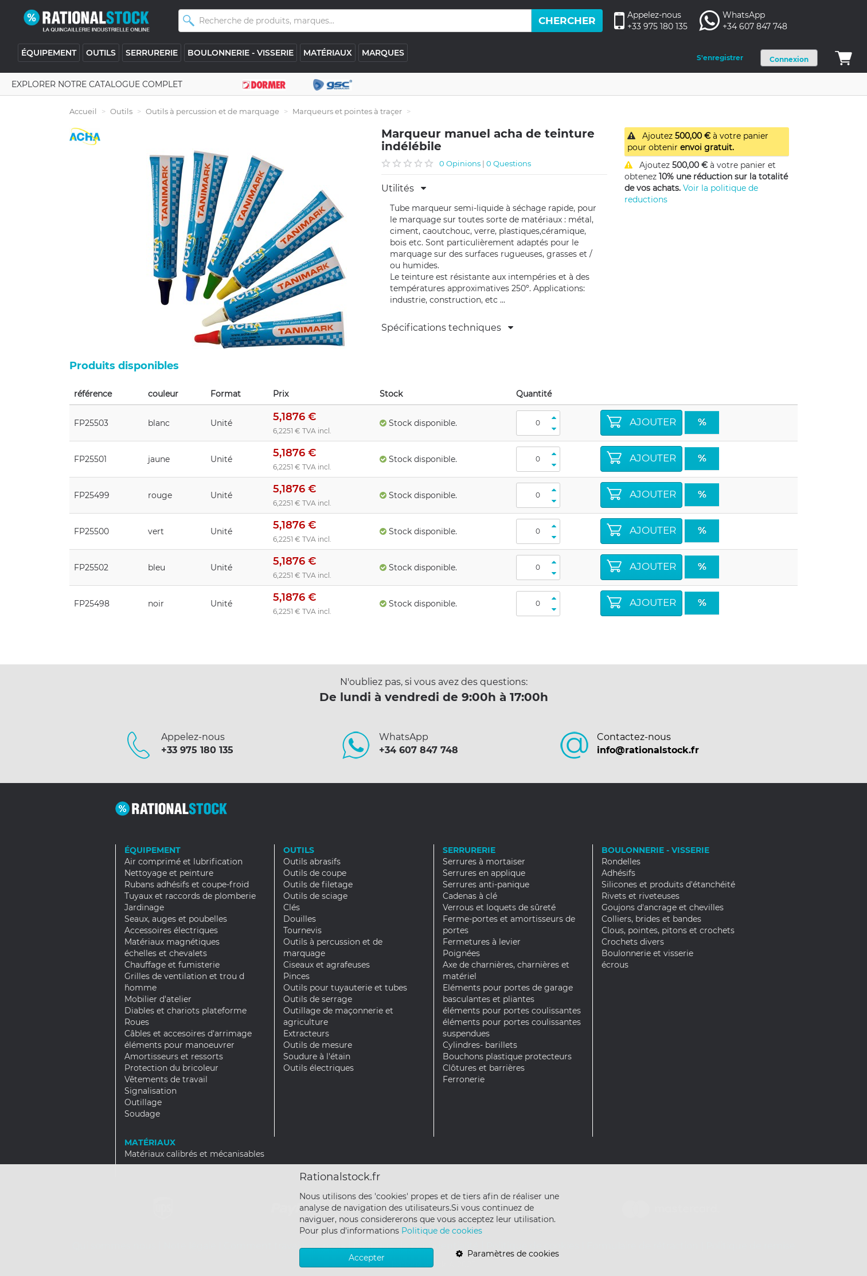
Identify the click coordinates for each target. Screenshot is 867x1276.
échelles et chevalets (165, 953)
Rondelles (621, 861)
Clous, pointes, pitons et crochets (668, 930)
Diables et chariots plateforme (185, 1010)
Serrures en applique (484, 873)
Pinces (296, 976)
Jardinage (144, 907)
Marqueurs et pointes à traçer (347, 111)
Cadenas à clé (470, 896)
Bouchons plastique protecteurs (507, 1056)
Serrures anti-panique (486, 884)
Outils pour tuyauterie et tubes (345, 988)
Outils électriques (318, 1068)
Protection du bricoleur (171, 1068)
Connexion (789, 59)
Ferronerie (464, 1079)
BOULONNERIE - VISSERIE (241, 53)
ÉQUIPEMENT (48, 53)
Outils (121, 111)
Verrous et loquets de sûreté (499, 907)
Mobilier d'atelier (158, 999)
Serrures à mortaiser (484, 861)
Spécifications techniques (447, 328)
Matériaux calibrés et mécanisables (194, 1154)
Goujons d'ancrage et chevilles (663, 907)
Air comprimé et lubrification (183, 861)
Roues (136, 1022)
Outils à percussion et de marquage (212, 111)
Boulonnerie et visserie (647, 953)
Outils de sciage (315, 896)
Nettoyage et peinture (168, 873)
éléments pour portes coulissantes (512, 1010)
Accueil (83, 111)
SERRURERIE (152, 53)
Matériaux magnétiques (172, 942)
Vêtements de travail (166, 1079)
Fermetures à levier (482, 942)
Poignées (461, 953)
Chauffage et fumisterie (172, 965)
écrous (615, 965)
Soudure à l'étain (316, 1056)
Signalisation (150, 1091)
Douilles (299, 919)
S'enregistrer (720, 57)
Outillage (143, 1102)
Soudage (142, 1114)
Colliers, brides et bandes (651, 919)
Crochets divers (633, 942)
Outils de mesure (317, 1045)
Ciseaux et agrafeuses (326, 965)
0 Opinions (460, 163)
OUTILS (101, 53)
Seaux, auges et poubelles (175, 919)
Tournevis (302, 930)
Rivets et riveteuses (640, 896)
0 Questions (508, 163)
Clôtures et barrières (484, 1068)
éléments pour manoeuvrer (179, 1045)
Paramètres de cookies (507, 1253)
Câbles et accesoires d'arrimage (188, 1033)
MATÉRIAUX (327, 53)
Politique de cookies (441, 1231)
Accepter (367, 1257)
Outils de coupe (314, 873)
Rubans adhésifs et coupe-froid (186, 884)
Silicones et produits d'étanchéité (668, 884)
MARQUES (383, 53)
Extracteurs (306, 1033)
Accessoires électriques (171, 930)
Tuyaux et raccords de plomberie (190, 896)
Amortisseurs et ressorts (173, 1056)
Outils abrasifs (312, 861)
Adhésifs (618, 873)
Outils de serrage (317, 999)
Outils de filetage (318, 884)
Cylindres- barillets (480, 1045)
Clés (291, 907)
